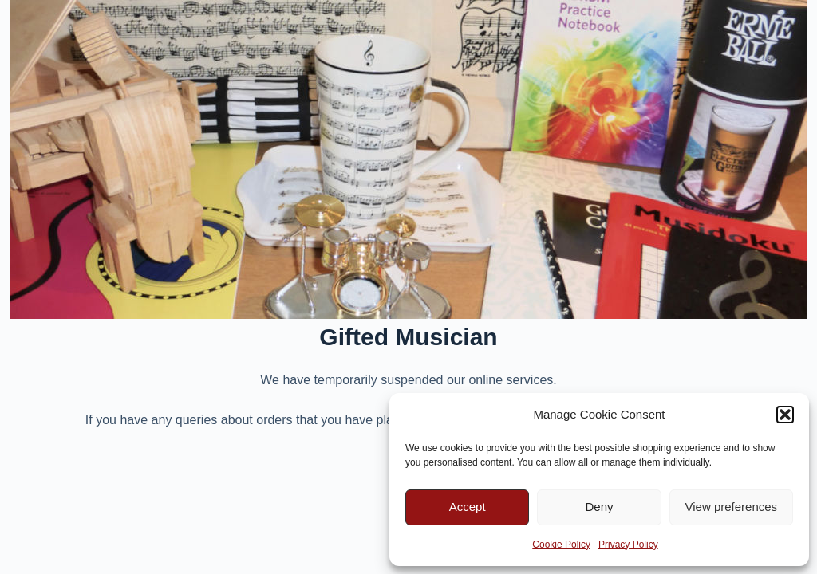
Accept (467, 506)
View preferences (731, 506)
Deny (599, 506)
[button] (785, 415)
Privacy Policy (628, 544)
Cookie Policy (561, 544)
